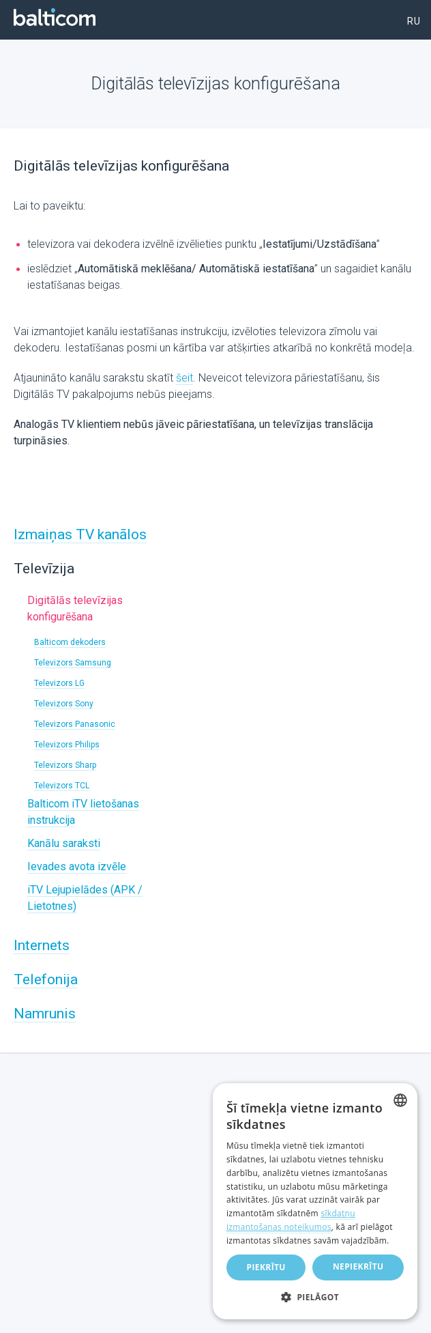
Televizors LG (59, 683)
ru (414, 21)
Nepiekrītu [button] (358, 1266)
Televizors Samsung (72, 663)
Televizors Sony (63, 703)
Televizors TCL (61, 785)
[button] (315, 1297)
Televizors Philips (67, 744)
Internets (42, 945)
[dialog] (315, 1201)
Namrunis (45, 1013)
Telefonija (46, 979)
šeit (184, 377)
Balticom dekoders (70, 642)
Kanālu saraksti (63, 843)
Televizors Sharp (65, 765)
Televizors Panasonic (74, 724)
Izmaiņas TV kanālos (80, 534)
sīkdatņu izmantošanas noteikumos (290, 1220)
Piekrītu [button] (266, 1267)
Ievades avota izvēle (76, 866)
